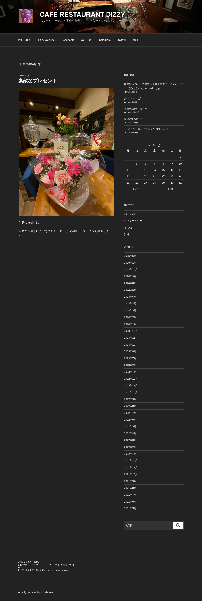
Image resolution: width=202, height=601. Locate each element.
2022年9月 (130, 399)
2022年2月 (130, 447)
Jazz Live (129, 213)
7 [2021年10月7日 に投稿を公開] (154, 163)
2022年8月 (130, 406)
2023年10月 (131, 344)
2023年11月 (131, 337)
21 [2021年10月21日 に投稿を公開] (154, 176)
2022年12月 (131, 378)
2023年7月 (130, 358)
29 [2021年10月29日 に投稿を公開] (163, 182)
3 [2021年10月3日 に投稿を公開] (180, 157)
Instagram (104, 40)
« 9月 (136, 188)
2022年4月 (130, 433)
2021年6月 (130, 501)
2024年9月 (130, 276)
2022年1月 (130, 453)
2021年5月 (130, 508)
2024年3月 (130, 310)
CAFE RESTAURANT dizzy (82, 14)
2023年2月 (130, 365)
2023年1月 (130, 371)
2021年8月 (130, 487)
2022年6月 (130, 419)
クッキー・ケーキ (134, 220)
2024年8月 (130, 283)
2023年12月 (131, 330)
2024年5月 (130, 296)
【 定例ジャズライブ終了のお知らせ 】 (146, 128)
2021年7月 (130, 494)
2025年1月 (130, 262)
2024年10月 (131, 269)
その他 (128, 227)
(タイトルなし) (132, 98)
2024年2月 (130, 317)
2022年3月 (130, 440)
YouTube (86, 40)
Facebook (68, 40)
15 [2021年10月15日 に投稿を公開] (163, 170)
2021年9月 (130, 481)
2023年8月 (130, 351)
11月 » (171, 188)
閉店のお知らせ (133, 118)
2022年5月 (130, 426)
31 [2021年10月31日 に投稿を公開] (180, 182)
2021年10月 (131, 474)
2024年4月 (130, 303)
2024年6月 (130, 290)
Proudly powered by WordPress (35, 592)
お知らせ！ (24, 40)
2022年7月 (130, 412)
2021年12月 (131, 460)
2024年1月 (130, 324)
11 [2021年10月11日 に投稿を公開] (128, 170)
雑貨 (126, 234)
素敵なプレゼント (37, 80)
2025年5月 (130, 255)
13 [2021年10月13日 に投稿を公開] (145, 170)
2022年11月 (131, 385)
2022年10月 (131, 392)
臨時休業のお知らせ (135, 108)
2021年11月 (131, 467)
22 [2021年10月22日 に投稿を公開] (163, 176)
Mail (135, 40)
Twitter (122, 40)
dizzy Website (46, 40)
